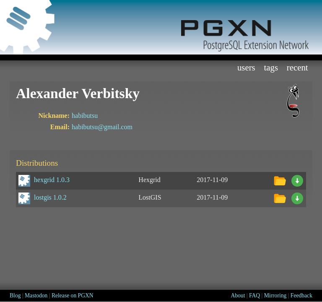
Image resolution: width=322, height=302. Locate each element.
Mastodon (36, 295)
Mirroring (275, 295)
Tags (271, 67)
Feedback (301, 295)
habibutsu (85, 115)
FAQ (254, 295)
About (238, 295)
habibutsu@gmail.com (102, 126)
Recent (297, 67)
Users (246, 67)
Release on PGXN (72, 295)
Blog (15, 295)
